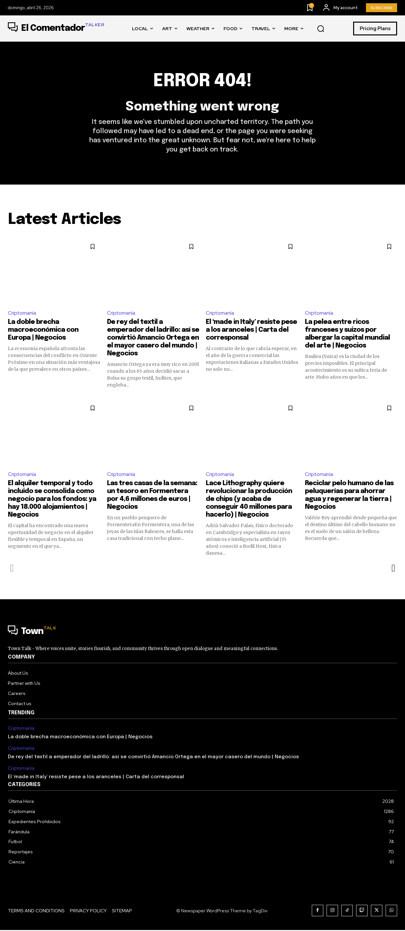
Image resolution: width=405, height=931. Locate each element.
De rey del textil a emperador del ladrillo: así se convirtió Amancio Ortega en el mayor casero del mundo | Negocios (153, 339)
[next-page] (393, 569)
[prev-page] (12, 569)
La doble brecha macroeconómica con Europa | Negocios (43, 331)
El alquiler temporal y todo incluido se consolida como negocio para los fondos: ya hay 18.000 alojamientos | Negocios (52, 500)
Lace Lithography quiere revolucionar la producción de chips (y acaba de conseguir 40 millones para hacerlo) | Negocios (249, 500)
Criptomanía (22, 313)
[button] (320, 28)
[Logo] (56, 28)
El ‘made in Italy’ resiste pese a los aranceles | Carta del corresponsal (251, 331)
